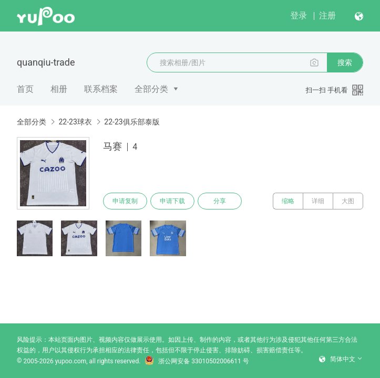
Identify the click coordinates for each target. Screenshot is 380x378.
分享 (219, 201)
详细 (318, 201)
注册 (327, 15)
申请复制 (125, 201)
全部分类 (151, 89)
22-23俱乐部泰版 (131, 122)
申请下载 (172, 201)
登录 (298, 15)
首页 (25, 89)
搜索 (344, 62)
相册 (58, 89)
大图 (348, 201)
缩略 (288, 201)
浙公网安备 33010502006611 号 (197, 361)
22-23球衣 (74, 122)
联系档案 (101, 89)
